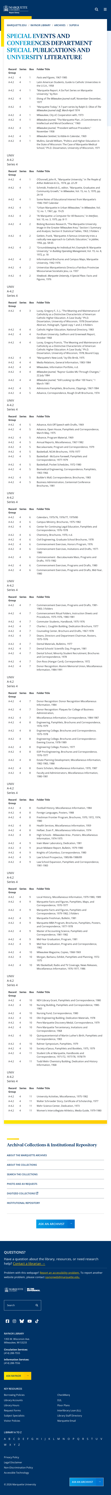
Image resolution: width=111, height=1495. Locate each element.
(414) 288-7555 (12, 1353)
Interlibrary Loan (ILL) (69, 1410)
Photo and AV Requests (22, 1184)
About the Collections (22, 1164)
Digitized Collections (22, 1193)
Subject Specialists (14, 1415)
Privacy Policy (11, 1457)
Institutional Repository (23, 1203)
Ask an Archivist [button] (82, 1482)
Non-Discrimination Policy (18, 1467)
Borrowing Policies (14, 1395)
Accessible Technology (16, 1472)
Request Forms (12, 1410)
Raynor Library (40, 25)
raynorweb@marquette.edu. (62, 1277)
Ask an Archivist (51, 1224)
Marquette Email (66, 1420)
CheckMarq (63, 1395)
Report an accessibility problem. (60, 1272)
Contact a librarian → (29, 1263)
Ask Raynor (13, 1375)
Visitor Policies (12, 1420)
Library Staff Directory (69, 1415)
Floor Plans (63, 1405)
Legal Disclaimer (13, 1462)
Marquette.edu (17, 25)
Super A (74, 25)
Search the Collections (22, 1174)
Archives (59, 25)
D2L (59, 1400)
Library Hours (11, 1405)
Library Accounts (13, 1400)
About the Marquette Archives (27, 1155)
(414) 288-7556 (12, 1363)
